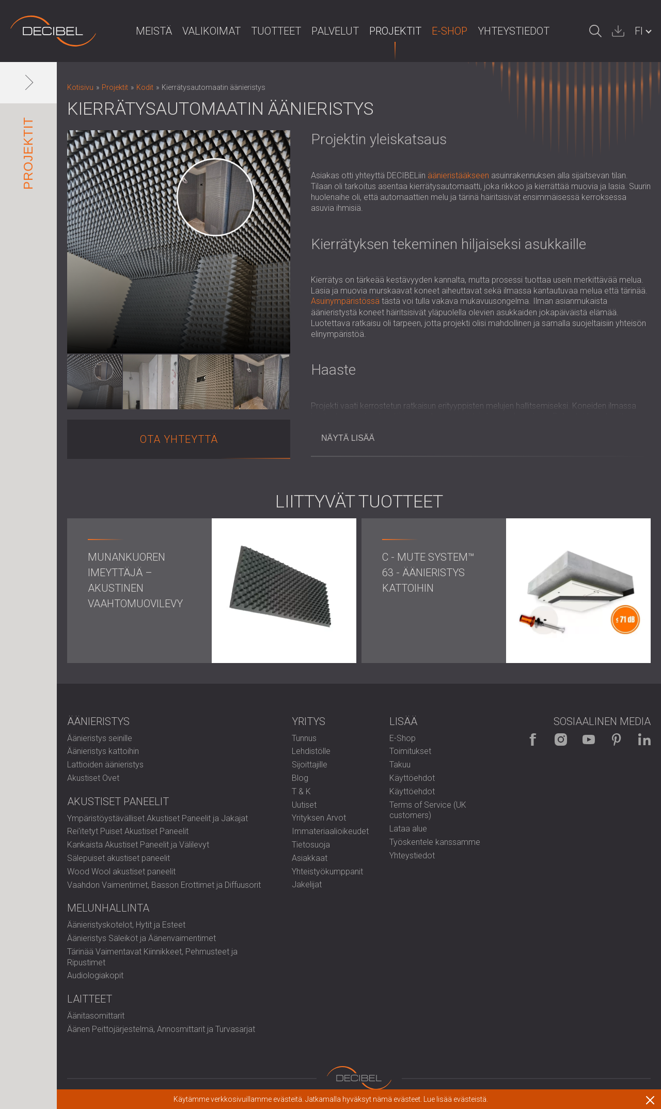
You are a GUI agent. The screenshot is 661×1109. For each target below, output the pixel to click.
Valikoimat (211, 31)
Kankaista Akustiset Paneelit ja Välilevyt (138, 845)
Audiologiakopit (95, 975)
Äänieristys (98, 721)
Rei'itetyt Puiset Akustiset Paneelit (127, 831)
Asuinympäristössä (345, 301)
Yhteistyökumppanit (327, 871)
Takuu (400, 764)
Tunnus (304, 738)
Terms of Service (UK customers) (427, 810)
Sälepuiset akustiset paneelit (118, 858)
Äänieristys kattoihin (103, 751)
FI (639, 31)
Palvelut (335, 31)
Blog (300, 778)
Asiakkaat (309, 858)
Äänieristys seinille (99, 738)
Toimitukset (410, 751)
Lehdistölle (311, 751)
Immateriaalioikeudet (330, 831)
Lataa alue (408, 829)
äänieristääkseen (458, 175)
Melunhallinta (108, 908)
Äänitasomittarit (95, 1016)
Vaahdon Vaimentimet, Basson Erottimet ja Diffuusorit (164, 885)
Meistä (154, 31)
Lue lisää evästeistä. (455, 1099)
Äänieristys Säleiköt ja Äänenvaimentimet (141, 938)
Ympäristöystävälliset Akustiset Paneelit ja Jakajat (157, 818)
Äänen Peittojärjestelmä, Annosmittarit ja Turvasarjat (161, 1029)
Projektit (395, 31)
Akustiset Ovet (93, 778)
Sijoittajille (309, 764)
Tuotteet (276, 31)
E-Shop (449, 31)
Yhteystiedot (513, 31)
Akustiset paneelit (118, 801)
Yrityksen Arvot (319, 818)
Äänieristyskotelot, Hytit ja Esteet (126, 925)
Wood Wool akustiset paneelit (121, 871)
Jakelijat (307, 884)
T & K (301, 791)
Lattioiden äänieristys (105, 764)
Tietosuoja (311, 845)
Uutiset (304, 805)
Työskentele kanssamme (434, 842)
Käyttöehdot (412, 778)
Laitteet (89, 999)
